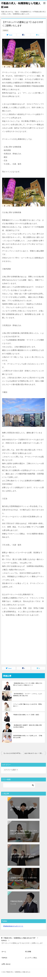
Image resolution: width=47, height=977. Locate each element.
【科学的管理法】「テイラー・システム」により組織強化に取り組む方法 (27, 694)
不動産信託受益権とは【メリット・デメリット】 (23, 902)
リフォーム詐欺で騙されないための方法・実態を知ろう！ (27, 705)
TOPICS (5, 30)
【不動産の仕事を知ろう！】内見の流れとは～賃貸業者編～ (23, 879)
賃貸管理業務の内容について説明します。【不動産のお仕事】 (27, 736)
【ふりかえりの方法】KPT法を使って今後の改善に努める (13, 753)
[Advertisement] (20, 643)
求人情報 (28, 951)
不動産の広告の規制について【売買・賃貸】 (26, 714)
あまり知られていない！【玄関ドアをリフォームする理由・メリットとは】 (35, 753)
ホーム (4, 951)
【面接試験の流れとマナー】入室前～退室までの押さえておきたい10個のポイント (27, 684)
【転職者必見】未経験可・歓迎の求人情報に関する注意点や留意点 (27, 726)
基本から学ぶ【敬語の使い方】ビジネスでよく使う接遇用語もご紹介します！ (23, 832)
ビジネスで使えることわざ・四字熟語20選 (23, 808)
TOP (19, 938)
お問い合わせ (6, 964)
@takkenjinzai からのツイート (13, 926)
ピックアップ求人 (31, 958)
